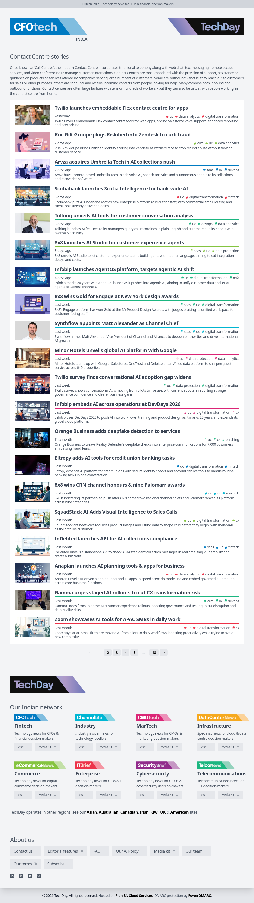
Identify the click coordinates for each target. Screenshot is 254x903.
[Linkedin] (12, 876)
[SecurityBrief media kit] (169, 795)
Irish (144, 812)
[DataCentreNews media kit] (230, 747)
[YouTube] (30, 876)
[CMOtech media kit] (169, 747)
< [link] (90, 652)
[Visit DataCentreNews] (206, 747)
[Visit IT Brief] (84, 795)
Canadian (129, 812)
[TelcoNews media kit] (230, 795)
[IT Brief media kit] (108, 795)
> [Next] (164, 652)
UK (163, 812)
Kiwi (154, 812)
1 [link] (99, 652)
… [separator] (143, 652)
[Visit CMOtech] (145, 747)
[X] (21, 876)
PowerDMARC (199, 895)
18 (154, 652)
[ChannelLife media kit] (108, 747)
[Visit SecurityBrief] (145, 795)
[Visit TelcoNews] (206, 795)
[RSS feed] (39, 876)
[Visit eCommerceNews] (23, 795)
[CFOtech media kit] (47, 747)
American (179, 812)
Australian (108, 812)
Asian (92, 812)
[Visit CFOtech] (23, 747)
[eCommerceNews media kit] (47, 795)
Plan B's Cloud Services (134, 895)
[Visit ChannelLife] (84, 747)
